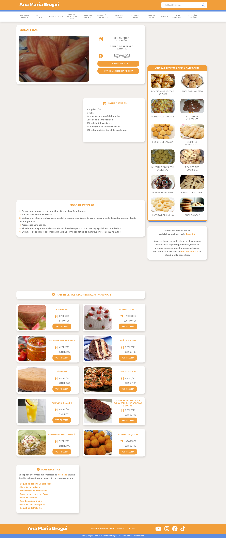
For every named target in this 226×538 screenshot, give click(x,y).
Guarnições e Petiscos (103, 16)
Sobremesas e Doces (151, 16)
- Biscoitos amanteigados (32, 504)
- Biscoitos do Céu (28, 497)
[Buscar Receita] (180, 5)
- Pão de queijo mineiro (30, 501)
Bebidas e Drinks (135, 16)
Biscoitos (62, 474)
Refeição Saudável (192, 16)
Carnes (52, 16)
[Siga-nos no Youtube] (158, 529)
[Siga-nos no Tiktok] (182, 529)
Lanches (164, 16)
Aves (60, 16)
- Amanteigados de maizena (33, 490)
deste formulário (189, 251)
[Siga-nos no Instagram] (166, 529)
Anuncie (120, 528)
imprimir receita (118, 63)
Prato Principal (177, 16)
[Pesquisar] (203, 5)
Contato (131, 528)
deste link (190, 234)
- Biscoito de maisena (30, 487)
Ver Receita (61, 326)
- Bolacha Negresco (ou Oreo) (33, 494)
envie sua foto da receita (118, 70)
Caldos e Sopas (119, 16)
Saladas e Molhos (87, 16)
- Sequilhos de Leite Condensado (35, 483)
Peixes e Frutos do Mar (72, 16)
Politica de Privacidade (102, 528)
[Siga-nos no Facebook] (175, 529)
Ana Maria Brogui (24, 16)
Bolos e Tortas (40, 16)
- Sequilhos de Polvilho (30, 508)
